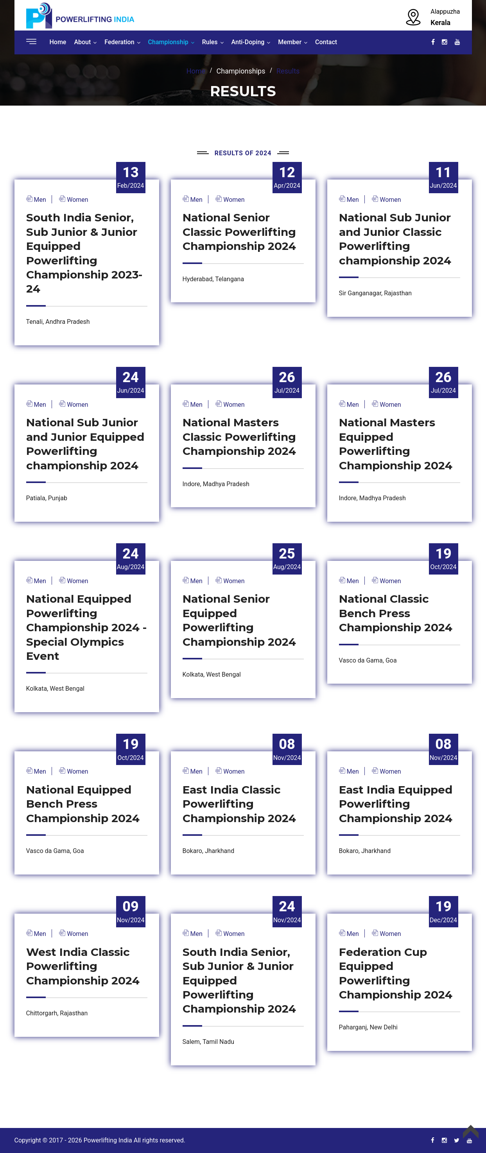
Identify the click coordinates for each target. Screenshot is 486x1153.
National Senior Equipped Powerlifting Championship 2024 (239, 620)
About (82, 42)
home (196, 71)
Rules (210, 42)
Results (287, 71)
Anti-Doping (248, 42)
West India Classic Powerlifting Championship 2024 (83, 966)
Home (58, 42)
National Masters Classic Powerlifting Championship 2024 (239, 437)
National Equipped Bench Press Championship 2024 (83, 804)
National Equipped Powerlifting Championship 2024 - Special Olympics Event (86, 627)
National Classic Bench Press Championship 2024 (395, 613)
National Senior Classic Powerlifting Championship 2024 (239, 232)
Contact (326, 42)
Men (39, 199)
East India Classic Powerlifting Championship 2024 (239, 804)
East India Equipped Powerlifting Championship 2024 (395, 804)
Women (76, 199)
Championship (168, 42)
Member (289, 42)
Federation (119, 42)
